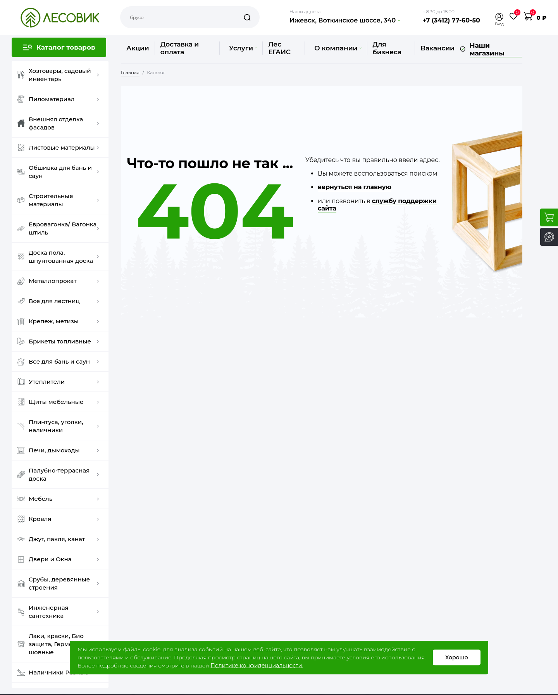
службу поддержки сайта (377, 204)
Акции (137, 48)
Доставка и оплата (179, 48)
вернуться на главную (354, 187)
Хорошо (456, 657)
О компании (337, 48)
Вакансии (437, 48)
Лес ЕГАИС (279, 48)
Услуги (243, 48)
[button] (499, 17)
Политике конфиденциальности (256, 665)
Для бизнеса (387, 48)
